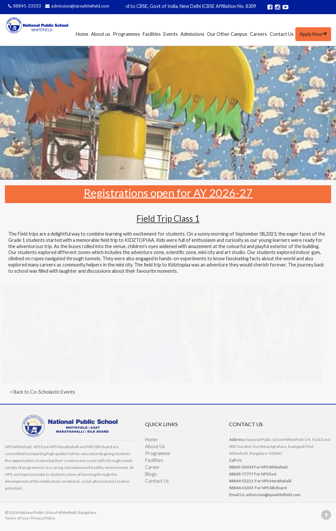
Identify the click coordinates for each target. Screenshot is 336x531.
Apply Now (313, 34)
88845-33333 (24, 6)
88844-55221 (241, 480)
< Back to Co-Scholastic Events (42, 392)
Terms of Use (17, 518)
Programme (157, 453)
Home (82, 34)
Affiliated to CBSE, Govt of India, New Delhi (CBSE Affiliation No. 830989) (191, 6)
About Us (155, 446)
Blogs (151, 474)
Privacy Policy (43, 518)
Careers (258, 34)
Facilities (152, 34)
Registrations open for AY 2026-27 (168, 192)
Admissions (192, 34)
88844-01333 (241, 487)
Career (152, 467)
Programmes (126, 34)
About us (100, 34)
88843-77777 (241, 474)
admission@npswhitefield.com (76, 6)
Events (170, 34)
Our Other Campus (227, 34)
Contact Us (282, 34)
